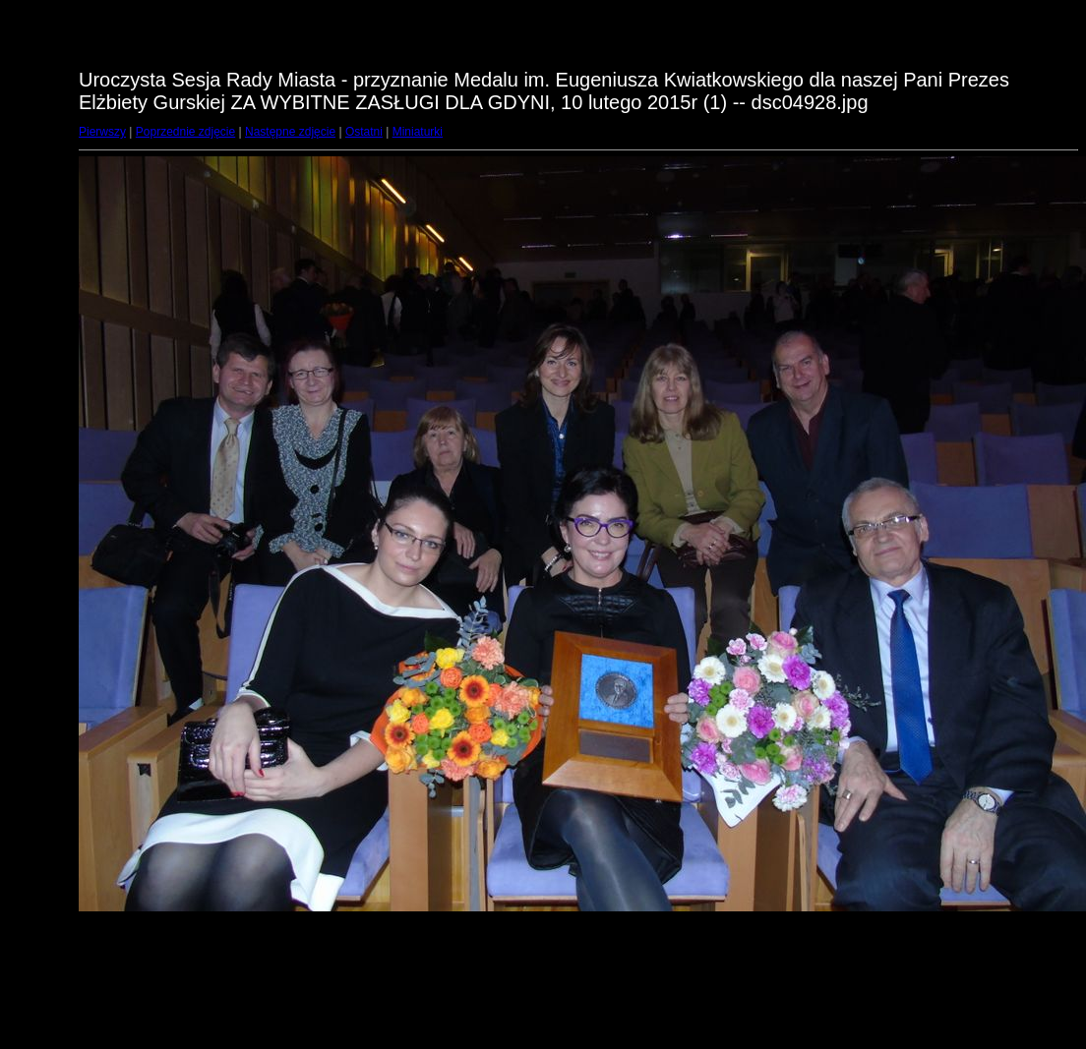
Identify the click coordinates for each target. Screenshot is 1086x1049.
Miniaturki (417, 132)
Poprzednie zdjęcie (185, 132)
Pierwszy (102, 132)
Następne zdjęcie (290, 132)
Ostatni (364, 132)
